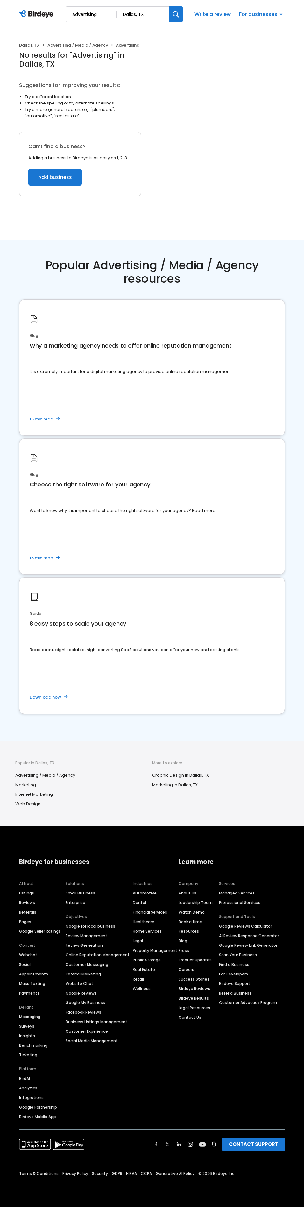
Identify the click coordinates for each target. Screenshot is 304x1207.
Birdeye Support (234, 983)
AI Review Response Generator (249, 935)
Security (100, 1173)
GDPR (117, 1173)
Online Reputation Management (98, 955)
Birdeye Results (194, 998)
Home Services (147, 931)
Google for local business (90, 926)
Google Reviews (81, 993)
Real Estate (144, 969)
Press (184, 950)
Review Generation (84, 945)
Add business (55, 177)
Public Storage (147, 960)
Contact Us (190, 1017)
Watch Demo (192, 912)
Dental (139, 902)
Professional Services (239, 902)
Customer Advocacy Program (248, 1002)
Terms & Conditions (39, 1173)
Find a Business (234, 964)
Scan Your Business (238, 955)
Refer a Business (235, 993)
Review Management (86, 935)
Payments (29, 993)
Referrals (27, 912)
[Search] (176, 14)
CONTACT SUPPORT (253, 1144)
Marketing (25, 785)
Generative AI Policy (175, 1173)
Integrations (31, 1097)
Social (25, 964)
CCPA (146, 1173)
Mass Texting (32, 983)
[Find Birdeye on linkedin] (178, 1144)
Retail (138, 979)
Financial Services (150, 912)
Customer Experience (87, 1031)
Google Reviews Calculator (245, 926)
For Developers (233, 974)
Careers (186, 969)
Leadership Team (196, 902)
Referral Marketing (83, 974)
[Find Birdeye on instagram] (190, 1144)
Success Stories (194, 979)
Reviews (27, 902)
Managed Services (237, 893)
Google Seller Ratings (40, 931)
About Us (187, 893)
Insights (27, 1035)
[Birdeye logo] (37, 14)
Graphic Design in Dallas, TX (180, 775)
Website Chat (79, 983)
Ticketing (28, 1055)
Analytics (28, 1088)
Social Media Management (92, 1041)
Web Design (27, 804)
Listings (26, 893)
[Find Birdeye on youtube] (202, 1144)
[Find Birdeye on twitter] (167, 1144)
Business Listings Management (96, 1021)
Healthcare (143, 921)
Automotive (145, 893)
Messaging (29, 1016)
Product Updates (195, 960)
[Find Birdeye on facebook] (156, 1144)
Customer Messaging (87, 964)
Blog (183, 941)
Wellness (142, 988)
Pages (25, 921)
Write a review (212, 14)
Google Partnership (38, 1107)
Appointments (33, 974)
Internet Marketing (34, 794)
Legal (138, 941)
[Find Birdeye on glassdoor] (214, 1144)
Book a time (190, 921)
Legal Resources (194, 1007)
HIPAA (131, 1173)
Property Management (155, 950)
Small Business (80, 893)
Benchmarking (33, 1045)
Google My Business (85, 1002)
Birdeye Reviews (194, 988)
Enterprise (75, 902)
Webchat (28, 955)
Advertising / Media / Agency (77, 45)
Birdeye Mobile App (37, 1116)
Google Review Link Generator (248, 945)
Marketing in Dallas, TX (175, 785)
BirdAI (24, 1078)
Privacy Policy (75, 1173)
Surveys (26, 1026)
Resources (189, 931)
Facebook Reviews (83, 1012)
